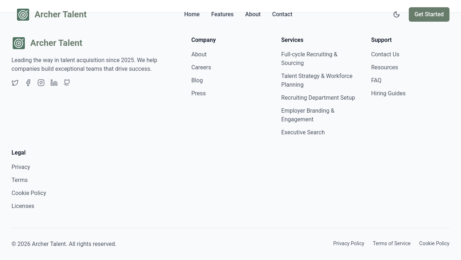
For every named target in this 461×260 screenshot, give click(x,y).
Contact (282, 14)
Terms (20, 180)
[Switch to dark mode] (396, 14)
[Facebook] (28, 82)
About (253, 14)
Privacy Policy (348, 243)
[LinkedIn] (54, 82)
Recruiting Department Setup (318, 97)
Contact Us (385, 54)
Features (222, 14)
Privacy (21, 167)
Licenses (23, 206)
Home (192, 14)
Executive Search (303, 132)
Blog (197, 80)
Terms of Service (392, 243)
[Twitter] (15, 82)
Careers (201, 67)
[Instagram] (41, 82)
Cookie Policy (29, 193)
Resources (384, 67)
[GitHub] (67, 82)
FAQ (376, 80)
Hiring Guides (388, 93)
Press (198, 93)
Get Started (429, 14)
